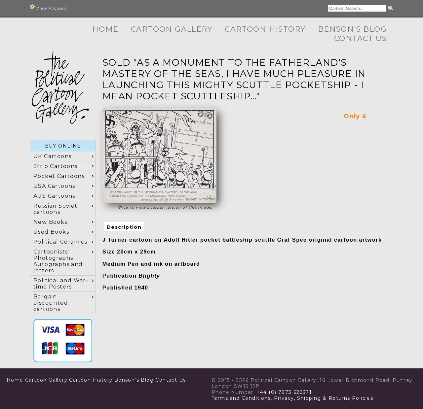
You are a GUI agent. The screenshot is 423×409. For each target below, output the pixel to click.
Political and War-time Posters (60, 283)
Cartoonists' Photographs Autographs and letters (58, 261)
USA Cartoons (54, 186)
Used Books (51, 232)
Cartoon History (265, 29)
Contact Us (360, 38)
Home (105, 29)
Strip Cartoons (55, 166)
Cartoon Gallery (171, 29)
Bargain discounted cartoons (50, 302)
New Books (50, 222)
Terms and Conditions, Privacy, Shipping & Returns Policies (292, 398)
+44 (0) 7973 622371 (284, 392)
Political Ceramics (60, 242)
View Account (48, 7)
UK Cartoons (52, 156)
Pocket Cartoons (59, 176)
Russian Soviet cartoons (55, 209)
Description (124, 227)
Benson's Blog (352, 29)
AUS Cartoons (54, 196)
